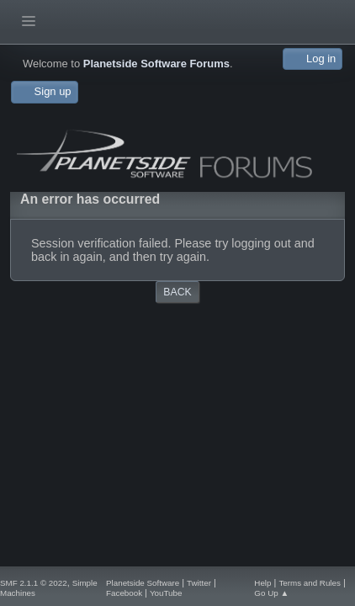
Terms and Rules (309, 582)
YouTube (166, 593)
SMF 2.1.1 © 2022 (33, 582)
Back (177, 292)
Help (262, 582)
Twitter (199, 582)
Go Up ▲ (271, 593)
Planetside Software (142, 582)
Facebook (124, 593)
